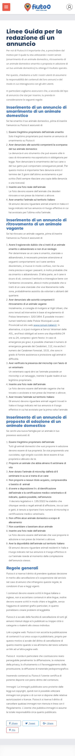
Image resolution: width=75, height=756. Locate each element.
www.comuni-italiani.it (45, 325)
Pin (12, 730)
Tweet (30, 723)
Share (13, 723)
